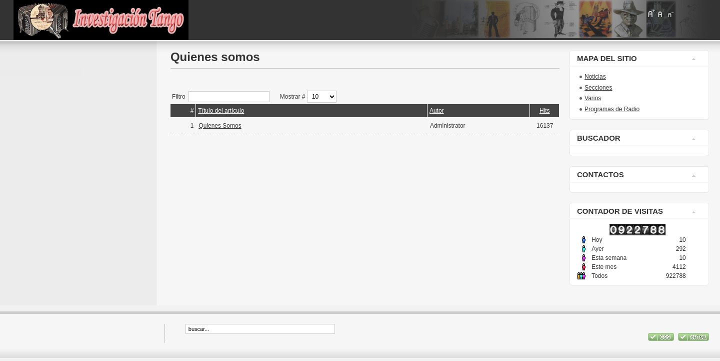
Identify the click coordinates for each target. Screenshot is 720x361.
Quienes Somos (219, 125)
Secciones (598, 87)
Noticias (595, 76)
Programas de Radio (612, 109)
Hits (545, 110)
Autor (437, 110)
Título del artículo (221, 110)
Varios (592, 98)
